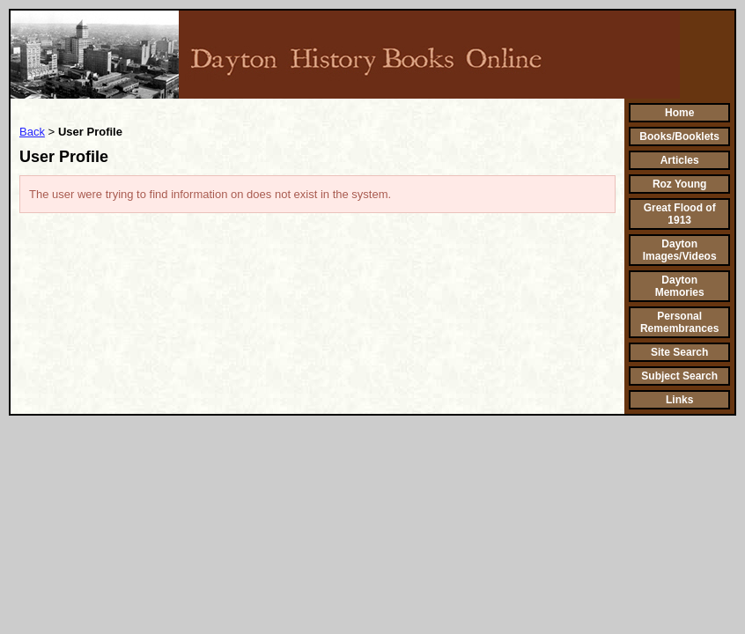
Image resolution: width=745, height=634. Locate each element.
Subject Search (679, 376)
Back (32, 131)
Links (679, 400)
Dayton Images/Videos (680, 250)
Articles (679, 160)
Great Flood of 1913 (680, 214)
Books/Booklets (679, 136)
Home (679, 113)
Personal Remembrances (679, 322)
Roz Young (680, 184)
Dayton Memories (679, 286)
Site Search (679, 352)
